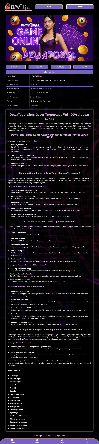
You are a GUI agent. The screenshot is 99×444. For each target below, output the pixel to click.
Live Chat (12, 441)
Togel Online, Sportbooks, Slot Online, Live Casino (48, 80)
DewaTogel (12, 124)
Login (86, 441)
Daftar (37, 441)
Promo (62, 441)
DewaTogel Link (28, 227)
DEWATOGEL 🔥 (36, 76)
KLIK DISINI (34, 105)
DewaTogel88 (43, 361)
